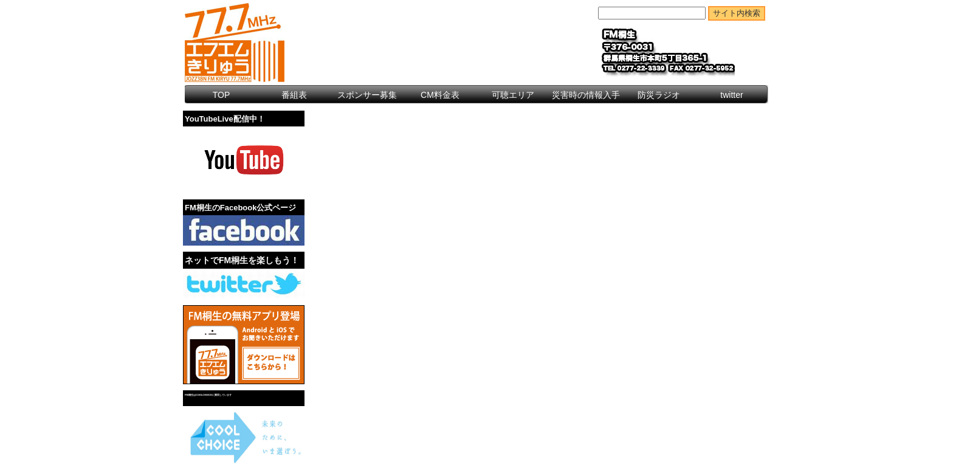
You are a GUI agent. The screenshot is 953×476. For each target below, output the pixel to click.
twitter (731, 95)
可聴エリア (513, 95)
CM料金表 (440, 95)
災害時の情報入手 (586, 95)
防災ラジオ (659, 95)
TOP (221, 95)
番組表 (294, 95)
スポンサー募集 (367, 95)
